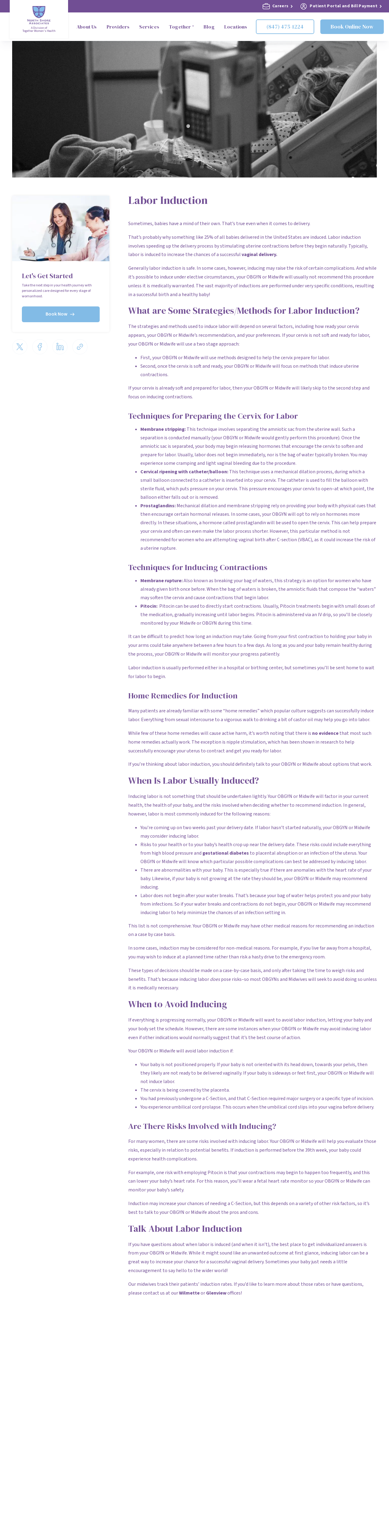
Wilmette (189, 1293)
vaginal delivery (259, 254)
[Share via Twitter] (19, 345)
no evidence (325, 733)
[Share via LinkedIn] (59, 345)
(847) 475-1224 (285, 26)
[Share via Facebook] (39, 345)
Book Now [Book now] (61, 313)
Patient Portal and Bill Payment (341, 6)
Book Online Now (352, 26)
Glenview (216, 1293)
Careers (278, 6)
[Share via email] (80, 345)
